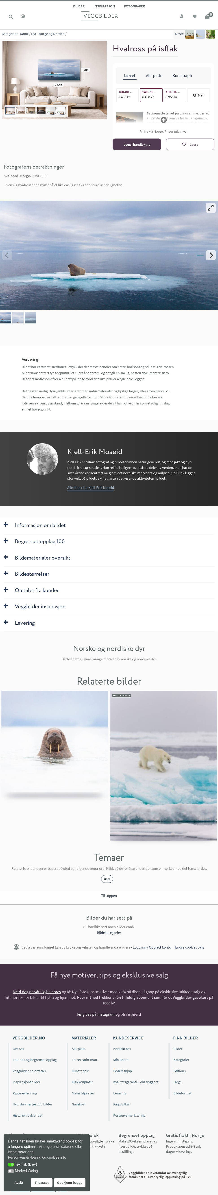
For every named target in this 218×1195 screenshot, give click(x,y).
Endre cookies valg (189, 947)
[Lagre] (190, 144)
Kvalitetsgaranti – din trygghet (135, 1082)
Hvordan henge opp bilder (32, 1104)
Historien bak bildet (27, 1115)
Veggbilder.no (29, 1038)
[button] (11, 1164)
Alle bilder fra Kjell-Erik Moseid (90, 487)
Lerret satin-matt (84, 1059)
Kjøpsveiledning (25, 1093)
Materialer (84, 1038)
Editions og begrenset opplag (35, 1059)
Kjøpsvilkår (121, 1104)
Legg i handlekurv (137, 144)
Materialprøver (83, 1093)
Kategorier (10, 33)
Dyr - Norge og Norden (48, 33)
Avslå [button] (18, 1182)
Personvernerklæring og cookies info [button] (37, 1157)
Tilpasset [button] (42, 1182)
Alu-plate (78, 1048)
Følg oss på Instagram (96, 1014)
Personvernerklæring (129, 1115)
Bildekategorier (109, 932)
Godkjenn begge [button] (69, 1182)
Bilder (79, 6)
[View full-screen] (211, 208)
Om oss (18, 1048)
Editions (179, 1071)
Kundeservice (128, 1038)
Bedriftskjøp (122, 1071)
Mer (198, 95)
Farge (177, 1082)
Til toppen (109, 895)
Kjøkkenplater (82, 1082)
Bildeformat (182, 1093)
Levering (119, 1093)
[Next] (211, 255)
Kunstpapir (80, 1071)
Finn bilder (185, 1038)
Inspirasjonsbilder (26, 1082)
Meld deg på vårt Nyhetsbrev (37, 991)
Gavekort (78, 1104)
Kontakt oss (122, 1048)
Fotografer (134, 6)
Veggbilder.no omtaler (29, 1071)
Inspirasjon (104, 6)
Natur (24, 33)
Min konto (121, 1059)
